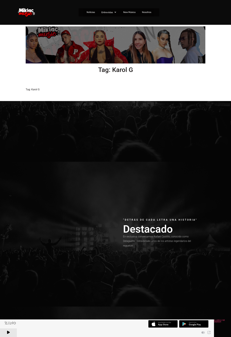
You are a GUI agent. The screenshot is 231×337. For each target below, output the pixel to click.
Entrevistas (109, 12)
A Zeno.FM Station (219, 321)
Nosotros (146, 12)
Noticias (91, 12)
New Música (129, 12)
